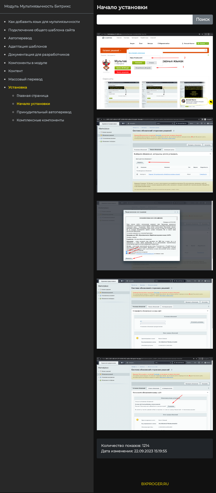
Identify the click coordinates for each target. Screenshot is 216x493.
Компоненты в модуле (27, 63)
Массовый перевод (25, 79)
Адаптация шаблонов (27, 46)
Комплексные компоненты (40, 120)
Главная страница (32, 95)
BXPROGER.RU (155, 484)
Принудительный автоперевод (44, 112)
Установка (17, 87)
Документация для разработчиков (38, 54)
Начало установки (33, 104)
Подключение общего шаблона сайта (41, 30)
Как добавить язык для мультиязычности (44, 22)
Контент (15, 71)
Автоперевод (20, 38)
